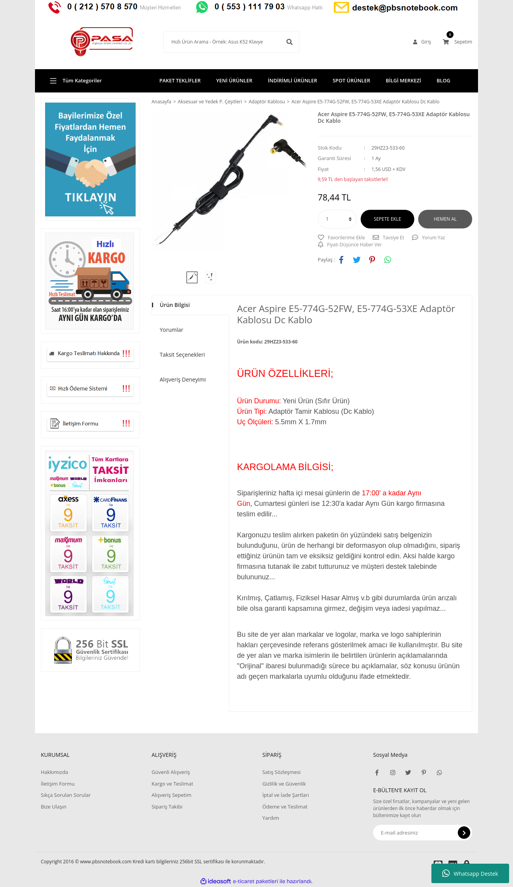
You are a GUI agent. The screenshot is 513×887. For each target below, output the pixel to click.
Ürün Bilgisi (175, 304)
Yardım (270, 817)
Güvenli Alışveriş (171, 772)
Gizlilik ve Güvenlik (284, 783)
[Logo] (90, 42)
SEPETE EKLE (387, 219)
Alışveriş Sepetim (172, 794)
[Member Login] (422, 42)
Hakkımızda (54, 772)
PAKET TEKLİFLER (180, 80)
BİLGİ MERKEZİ (403, 80)
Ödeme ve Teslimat (284, 806)
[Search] (220, 42)
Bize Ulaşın (53, 806)
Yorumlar (171, 329)
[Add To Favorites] (341, 237)
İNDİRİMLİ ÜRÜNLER (292, 80)
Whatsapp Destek (470, 873)
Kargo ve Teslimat (172, 783)
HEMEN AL (445, 219)
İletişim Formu (58, 783)
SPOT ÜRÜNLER (351, 80)
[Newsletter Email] (422, 832)
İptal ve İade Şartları (285, 794)
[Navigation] (90, 80)
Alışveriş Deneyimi (183, 379)
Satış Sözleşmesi (281, 772)
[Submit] (464, 832)
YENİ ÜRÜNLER (234, 80)
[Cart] (457, 42)
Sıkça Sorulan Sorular (66, 794)
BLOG (443, 80)
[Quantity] (337, 219)
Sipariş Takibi (167, 806)
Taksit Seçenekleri (182, 354)
